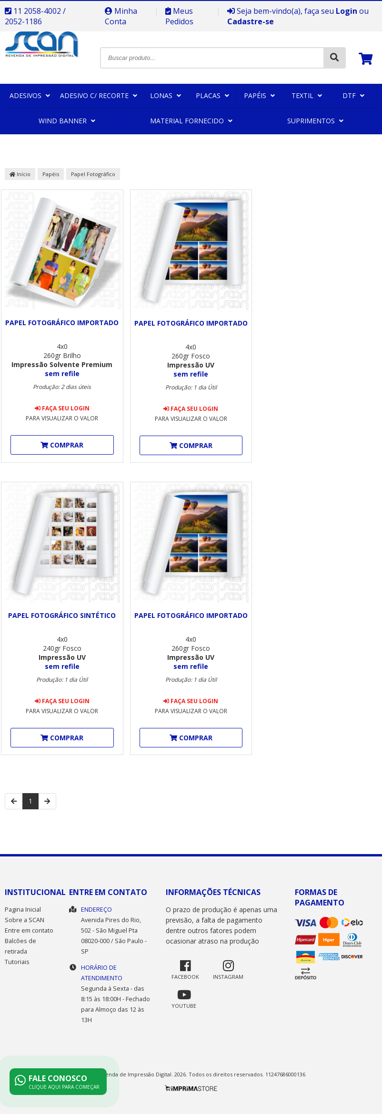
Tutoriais (17, 962)
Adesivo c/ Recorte (98, 95)
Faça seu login (62, 408)
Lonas (165, 95)
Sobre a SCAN (24, 920)
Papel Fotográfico (93, 174)
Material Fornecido (191, 120)
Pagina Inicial (23, 909)
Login (346, 11)
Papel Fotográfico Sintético (62, 615)
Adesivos (30, 95)
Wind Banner (67, 120)
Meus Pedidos (179, 16)
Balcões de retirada (20, 946)
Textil (307, 95)
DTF (353, 95)
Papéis (259, 95)
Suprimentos (315, 120)
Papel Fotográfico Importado (62, 322)
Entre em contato (29, 930)
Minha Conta (121, 16)
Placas (212, 95)
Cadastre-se (250, 21)
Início (20, 174)
